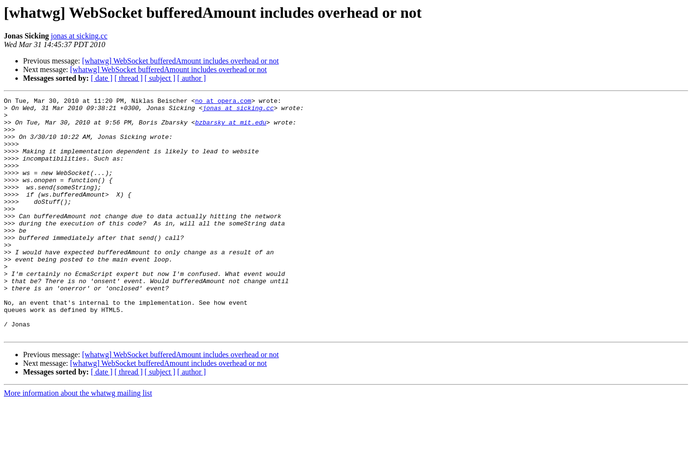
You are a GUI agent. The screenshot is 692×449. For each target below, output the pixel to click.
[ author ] (191, 78)
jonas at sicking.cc (79, 36)
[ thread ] (128, 78)
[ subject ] (160, 78)
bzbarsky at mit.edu (230, 128)
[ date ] (101, 78)
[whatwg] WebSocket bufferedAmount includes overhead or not (180, 61)
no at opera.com (223, 102)
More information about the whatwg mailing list (78, 441)
